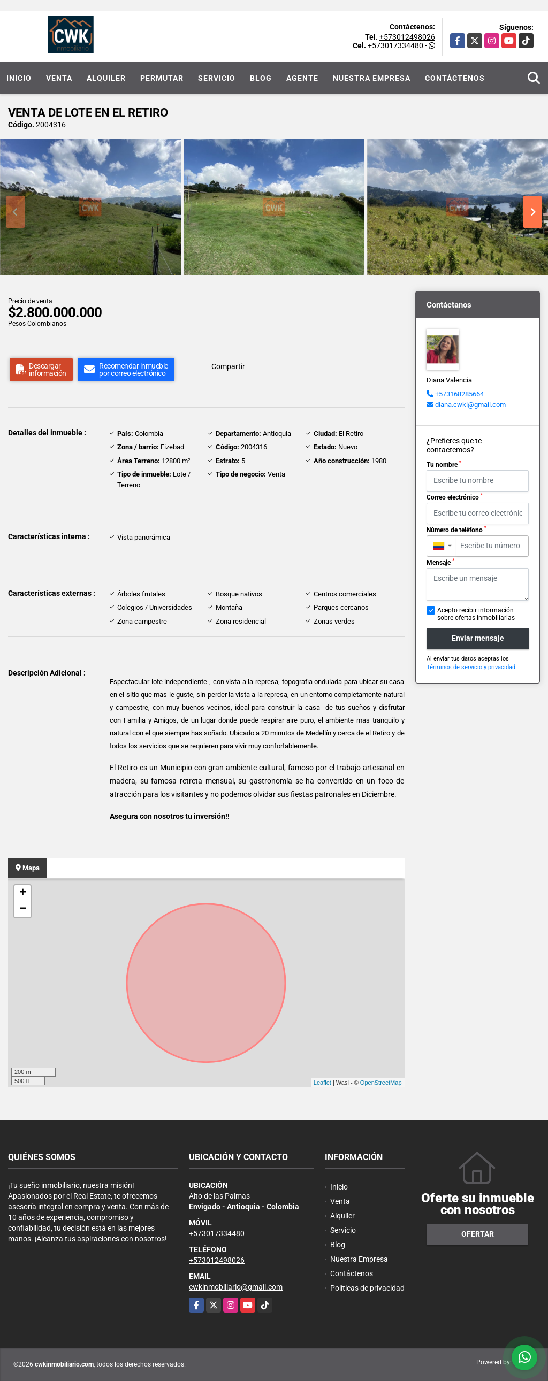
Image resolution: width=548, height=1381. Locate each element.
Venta (59, 78)
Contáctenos (455, 78)
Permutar (162, 78)
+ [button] (22, 893)
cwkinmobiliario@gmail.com (236, 1287)
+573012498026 (407, 37)
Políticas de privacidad (367, 1288)
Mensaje (440, 562)
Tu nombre (444, 464)
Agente (302, 78)
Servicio (216, 78)
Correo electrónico (455, 497)
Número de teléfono (456, 529)
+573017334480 (395, 45)
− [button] (22, 909)
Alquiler (106, 78)
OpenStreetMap (381, 1082)
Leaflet (322, 1082)
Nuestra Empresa (371, 78)
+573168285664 (459, 394)
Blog (261, 78)
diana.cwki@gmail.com (470, 405)
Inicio (19, 78)
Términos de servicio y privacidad (471, 667)
